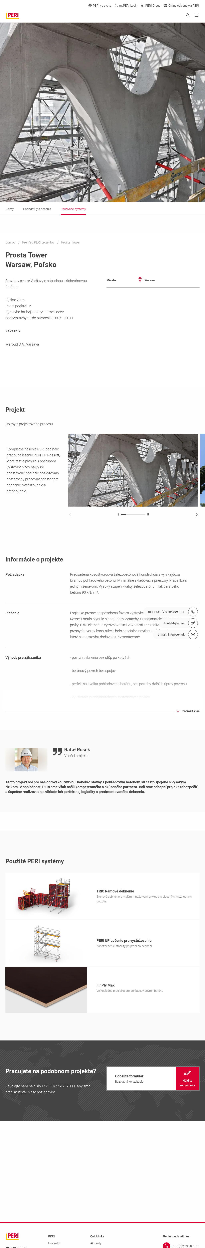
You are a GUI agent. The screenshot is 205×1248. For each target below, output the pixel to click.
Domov (10, 242)
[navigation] (153, 1078)
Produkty (54, 1243)
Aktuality (95, 1243)
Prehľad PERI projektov (38, 242)
